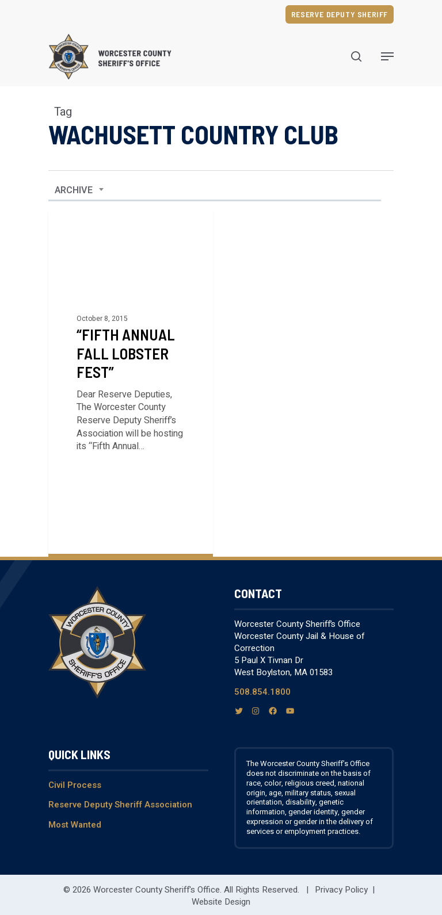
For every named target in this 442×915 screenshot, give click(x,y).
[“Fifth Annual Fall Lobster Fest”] (130, 383)
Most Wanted (74, 824)
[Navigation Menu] (387, 56)
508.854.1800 (262, 692)
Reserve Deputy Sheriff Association (120, 804)
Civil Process (74, 785)
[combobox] (79, 190)
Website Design (221, 901)
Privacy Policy (341, 889)
